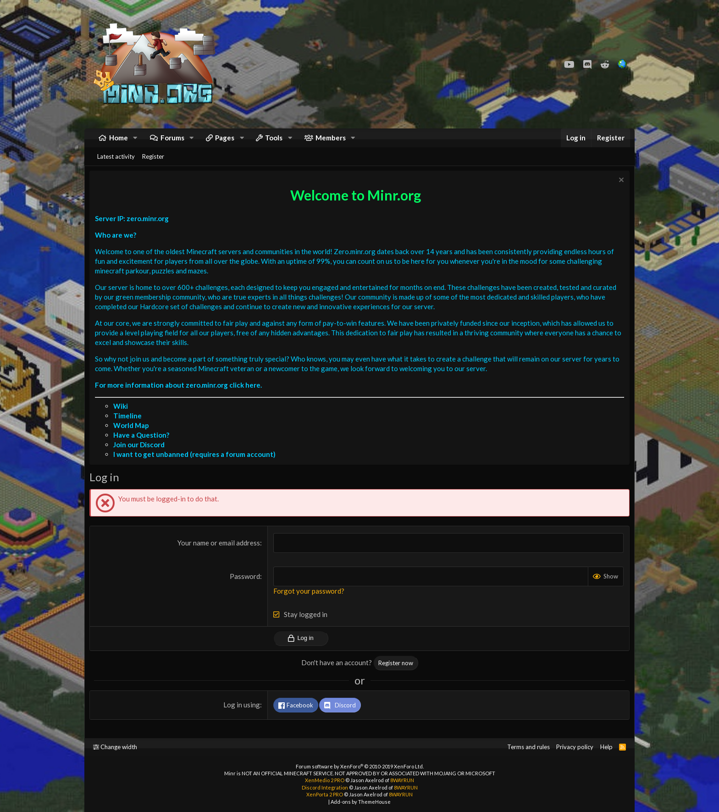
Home (118, 142)
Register (153, 165)
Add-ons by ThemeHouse (361, 802)
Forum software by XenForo (360, 766)
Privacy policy (574, 747)
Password (246, 588)
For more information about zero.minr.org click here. (180, 396)
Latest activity (116, 165)
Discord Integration (325, 787)
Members (330, 142)
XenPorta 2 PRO (324, 794)
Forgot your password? (309, 602)
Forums (172, 142)
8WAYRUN (402, 780)
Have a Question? (143, 446)
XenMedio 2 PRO (324, 780)
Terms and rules (528, 747)
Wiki (123, 417)
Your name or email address (219, 554)
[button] (135, 142)
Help (606, 747)
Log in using (242, 716)
